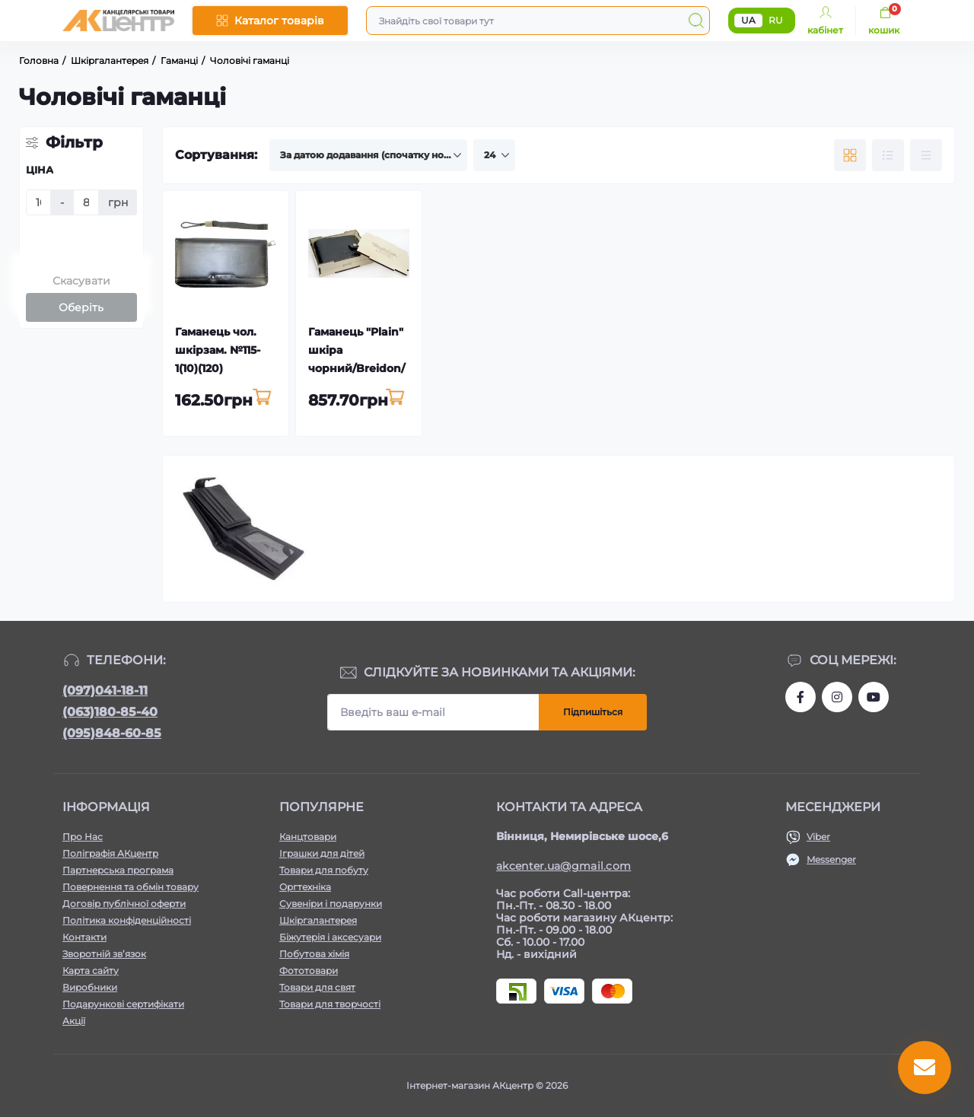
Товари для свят (317, 987)
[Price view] (926, 155)
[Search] (696, 20)
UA (748, 20)
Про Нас (82, 836)
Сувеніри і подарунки (330, 903)
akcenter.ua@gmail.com (563, 866)
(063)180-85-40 (110, 712)
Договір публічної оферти (124, 903)
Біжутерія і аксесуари (330, 937)
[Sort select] (368, 155)
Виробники (89, 987)
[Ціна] (39, 202)
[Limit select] (494, 155)
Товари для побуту (323, 870)
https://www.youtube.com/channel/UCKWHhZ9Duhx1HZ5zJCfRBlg (873, 697)
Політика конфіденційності (126, 920)
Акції (73, 1020)
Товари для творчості (329, 1004)
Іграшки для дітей (321, 853)
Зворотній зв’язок (104, 953)
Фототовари (308, 970)
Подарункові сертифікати (123, 1004)
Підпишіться (592, 712)
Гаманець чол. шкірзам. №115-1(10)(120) (217, 350)
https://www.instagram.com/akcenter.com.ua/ (837, 697)
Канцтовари (307, 836)
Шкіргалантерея (318, 920)
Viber (818, 836)
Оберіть (81, 307)
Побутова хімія (314, 953)
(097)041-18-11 (105, 690)
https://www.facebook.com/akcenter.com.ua (800, 697)
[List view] (888, 155)
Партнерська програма (117, 870)
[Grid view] (850, 155)
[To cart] (262, 398)
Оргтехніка (305, 887)
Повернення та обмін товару (130, 887)
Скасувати (81, 281)
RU (776, 20)
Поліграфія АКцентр (110, 853)
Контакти (84, 937)
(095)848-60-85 (111, 733)
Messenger (831, 859)
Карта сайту (90, 970)
